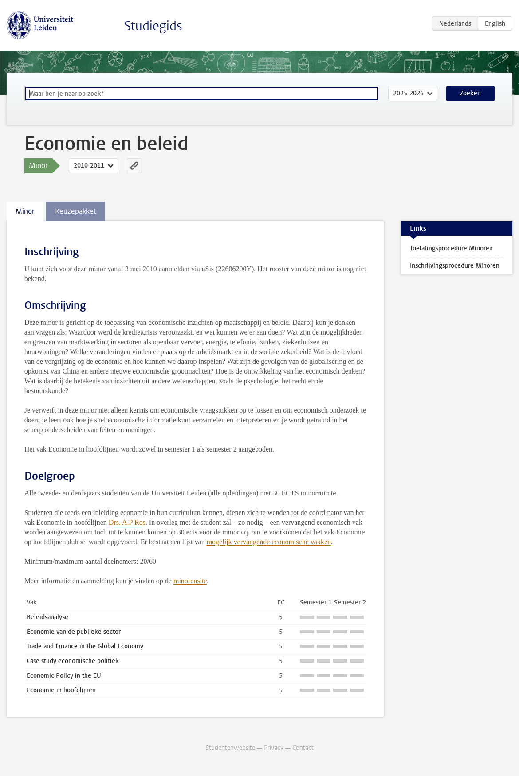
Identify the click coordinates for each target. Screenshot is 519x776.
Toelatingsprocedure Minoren (451, 248)
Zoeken (470, 93)
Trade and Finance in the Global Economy (85, 646)
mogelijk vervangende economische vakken (269, 542)
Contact (303, 748)
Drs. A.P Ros (127, 522)
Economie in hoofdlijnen (61, 690)
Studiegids (153, 26)
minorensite (190, 581)
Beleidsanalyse (47, 617)
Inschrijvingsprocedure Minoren (454, 265)
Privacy (273, 748)
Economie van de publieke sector (74, 632)
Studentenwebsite (230, 748)
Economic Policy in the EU (64, 675)
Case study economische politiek (73, 661)
